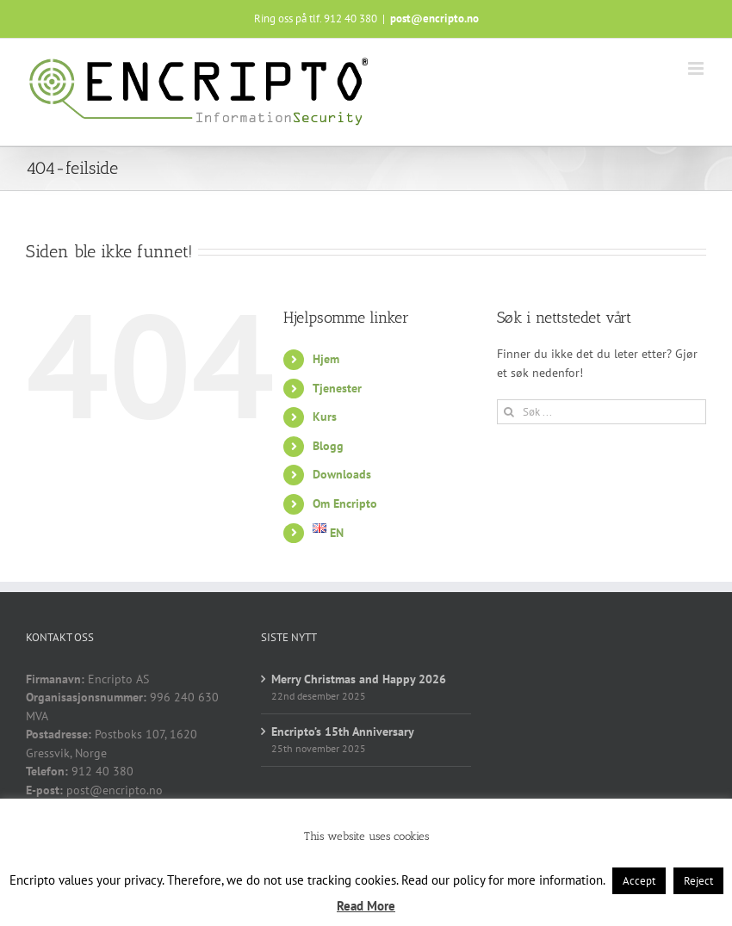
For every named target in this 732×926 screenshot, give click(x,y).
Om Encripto (345, 503)
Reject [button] (698, 881)
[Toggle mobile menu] (697, 68)
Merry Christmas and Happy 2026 (358, 679)
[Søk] (509, 411)
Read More (366, 906)
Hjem (326, 359)
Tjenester (337, 388)
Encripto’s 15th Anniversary (342, 731)
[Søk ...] (601, 411)
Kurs (325, 416)
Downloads (342, 474)
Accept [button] (639, 881)
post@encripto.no (434, 18)
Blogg (328, 446)
